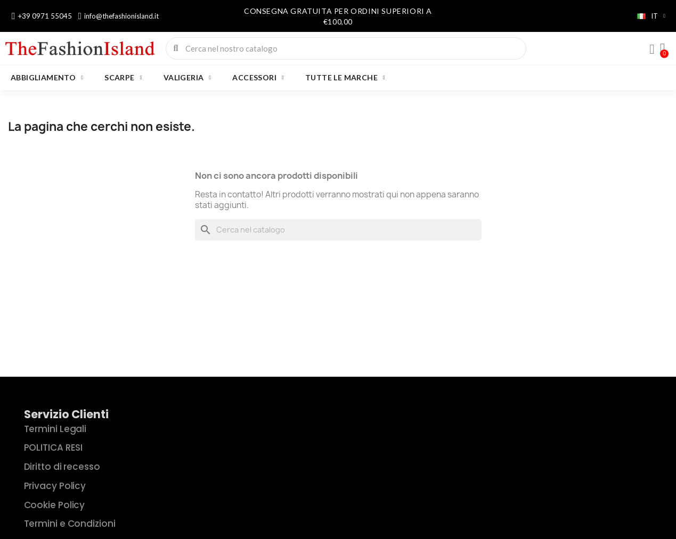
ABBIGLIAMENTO (47, 78)
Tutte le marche (345, 78)
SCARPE (123, 78)
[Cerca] (338, 230)
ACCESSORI (258, 78)
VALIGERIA (187, 78)
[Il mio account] (652, 49)
